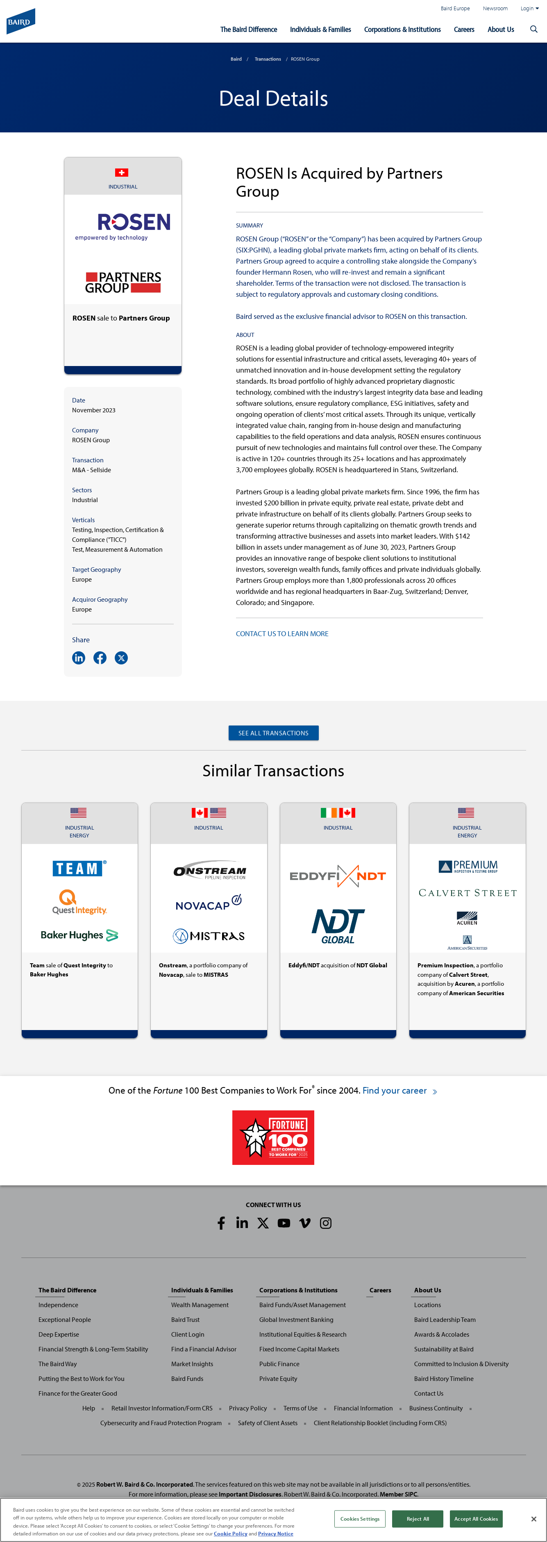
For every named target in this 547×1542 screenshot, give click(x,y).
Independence (58, 1305)
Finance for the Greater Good (78, 1393)
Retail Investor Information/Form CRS (162, 1408)
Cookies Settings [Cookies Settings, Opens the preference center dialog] (359, 1518)
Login (530, 8)
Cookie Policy (230, 1533)
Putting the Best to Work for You (82, 1378)
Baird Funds (187, 1378)
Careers (464, 29)
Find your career (400, 1090)
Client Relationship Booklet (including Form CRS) (380, 1423)
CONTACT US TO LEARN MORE (282, 633)
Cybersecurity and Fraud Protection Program (161, 1423)
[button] (534, 29)
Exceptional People (65, 1319)
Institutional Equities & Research (303, 1334)
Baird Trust (185, 1319)
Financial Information (363, 1408)
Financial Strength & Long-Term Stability (93, 1349)
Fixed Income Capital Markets (299, 1349)
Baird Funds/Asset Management (302, 1305)
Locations (427, 1305)
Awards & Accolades (441, 1334)
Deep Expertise (59, 1334)
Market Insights (192, 1364)
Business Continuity (436, 1408)
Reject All (418, 1518)
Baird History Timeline (444, 1378)
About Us (501, 29)
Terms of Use (301, 1408)
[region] (273, 1520)
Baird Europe (455, 8)
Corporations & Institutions (402, 29)
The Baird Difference (248, 29)
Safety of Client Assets (267, 1423)
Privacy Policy (248, 1408)
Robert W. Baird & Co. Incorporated (144, 1484)
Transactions (268, 59)
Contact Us (428, 1393)
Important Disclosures (250, 1494)
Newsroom (495, 8)
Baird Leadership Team (445, 1319)
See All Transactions (273, 733)
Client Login (187, 1334)
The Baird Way (58, 1364)
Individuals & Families (320, 29)
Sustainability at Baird (444, 1349)
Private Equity (278, 1378)
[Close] (534, 1519)
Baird (236, 59)
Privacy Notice (275, 1533)
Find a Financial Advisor (203, 1349)
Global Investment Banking (296, 1319)
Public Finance (279, 1364)
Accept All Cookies (476, 1518)
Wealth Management (200, 1305)
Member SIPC (398, 1494)
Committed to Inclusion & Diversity (461, 1364)
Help (88, 1408)
